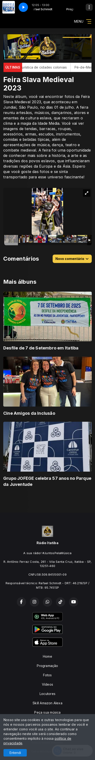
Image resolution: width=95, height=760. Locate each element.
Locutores (47, 694)
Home (47, 656)
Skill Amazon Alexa (47, 703)
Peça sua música (47, 712)
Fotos (47, 675)
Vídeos (47, 684)
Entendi (15, 753)
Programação (47, 666)
